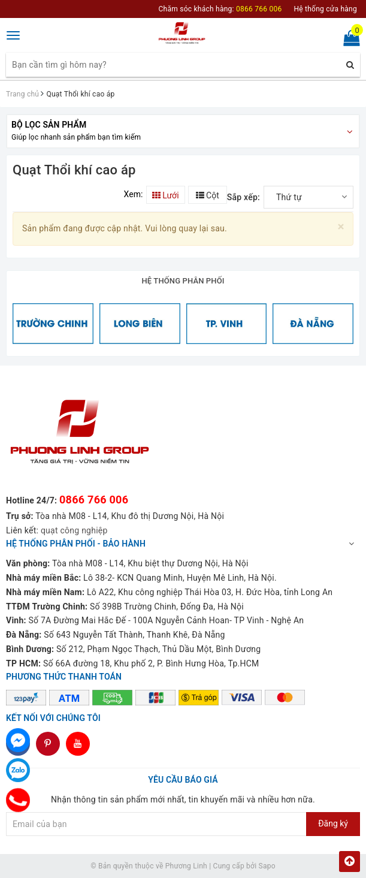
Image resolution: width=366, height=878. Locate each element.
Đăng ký (333, 823)
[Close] (341, 227)
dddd (48, 744)
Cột (207, 195)
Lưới (165, 195)
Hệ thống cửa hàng (325, 9)
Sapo (267, 866)
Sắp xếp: (243, 197)
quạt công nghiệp (74, 530)
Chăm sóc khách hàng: (220, 9)
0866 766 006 (93, 499)
